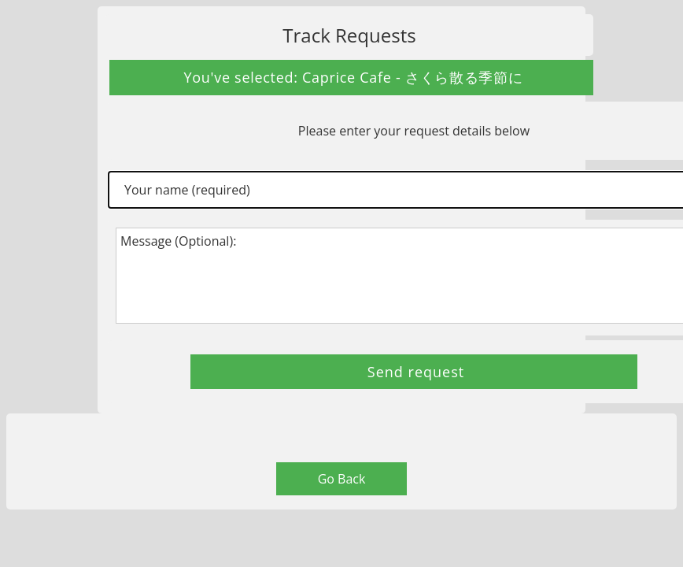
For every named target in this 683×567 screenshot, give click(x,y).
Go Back (342, 478)
